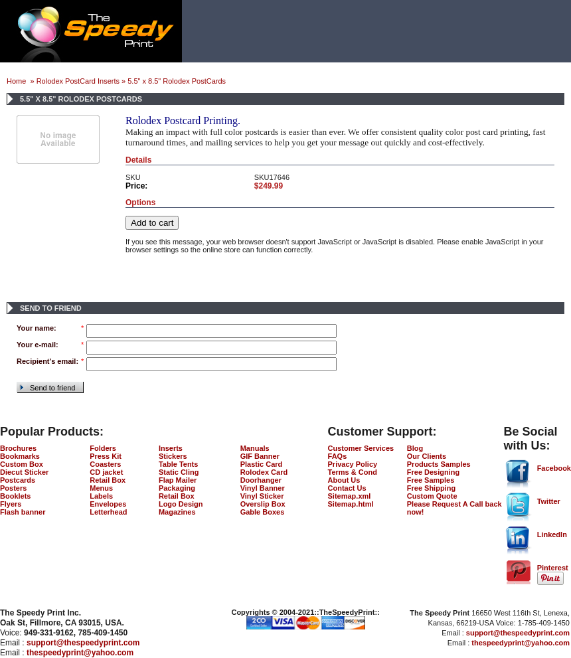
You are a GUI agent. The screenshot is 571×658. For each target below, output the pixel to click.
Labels (101, 496)
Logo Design (181, 504)
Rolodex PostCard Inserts (78, 81)
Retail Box (107, 480)
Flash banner (22, 512)
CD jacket (106, 472)
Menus (101, 488)
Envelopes (108, 504)
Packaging (177, 488)
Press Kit (106, 456)
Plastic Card (261, 464)
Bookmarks (20, 456)
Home (17, 81)
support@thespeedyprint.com (83, 642)
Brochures (18, 448)
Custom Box (21, 464)
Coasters (105, 464)
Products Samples (439, 464)
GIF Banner (260, 456)
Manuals (255, 448)
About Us (344, 480)
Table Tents (179, 464)
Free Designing (433, 472)
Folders (103, 448)
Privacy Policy (353, 464)
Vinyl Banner (262, 488)
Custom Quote (432, 496)
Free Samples (431, 480)
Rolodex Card (264, 472)
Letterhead (108, 512)
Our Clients (426, 456)
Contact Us (347, 488)
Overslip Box (263, 504)
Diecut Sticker (24, 472)
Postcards (17, 480)
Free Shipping (431, 488)
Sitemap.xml (349, 496)
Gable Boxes (262, 512)
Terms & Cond (352, 472)
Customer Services (361, 448)
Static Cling (179, 472)
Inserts (171, 448)
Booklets (15, 496)
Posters (13, 488)
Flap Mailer (178, 480)
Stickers (173, 456)
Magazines (177, 512)
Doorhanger (261, 480)
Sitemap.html (351, 504)
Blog (415, 448)
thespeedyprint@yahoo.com (80, 652)
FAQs (337, 456)
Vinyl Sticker (262, 496)
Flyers (10, 504)
